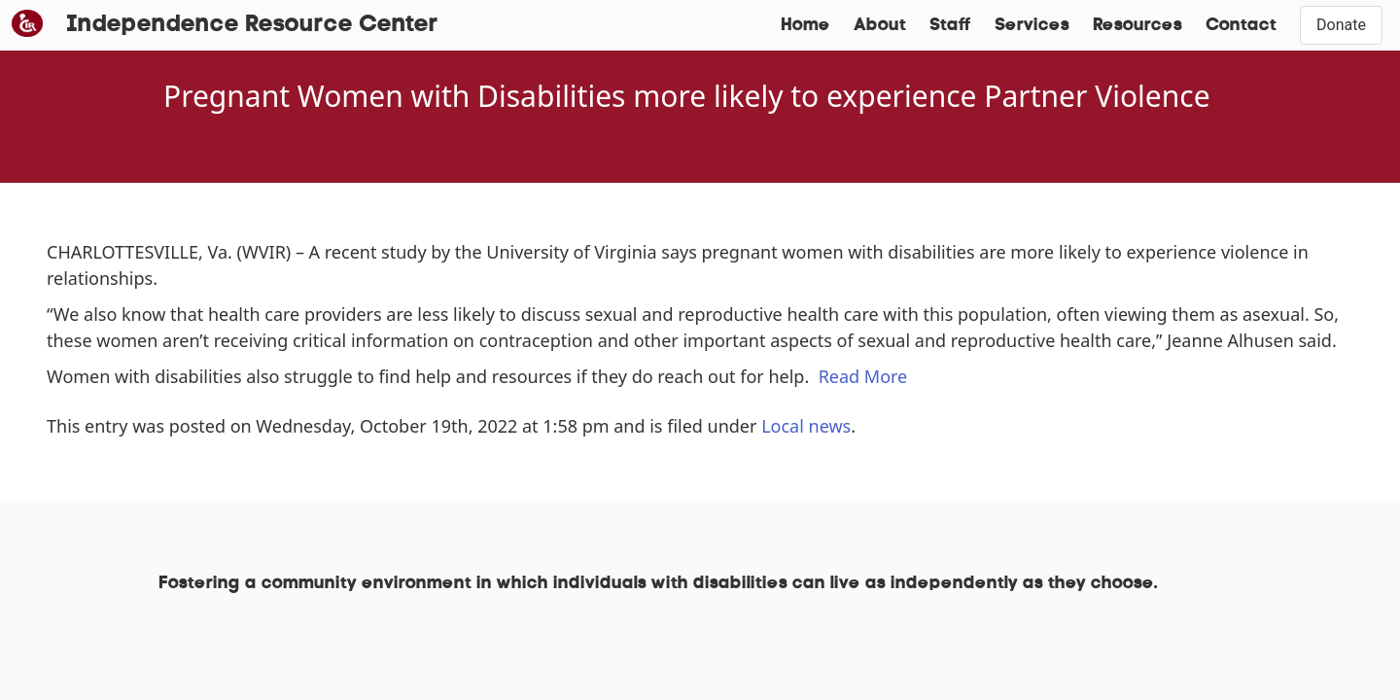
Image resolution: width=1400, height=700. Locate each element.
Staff (950, 26)
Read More (863, 376)
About (880, 26)
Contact (1241, 26)
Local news (806, 426)
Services (1032, 26)
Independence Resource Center (252, 25)
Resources (1137, 26)
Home (805, 26)
